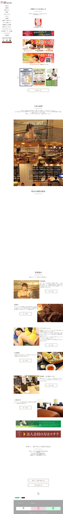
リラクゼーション (6, 14)
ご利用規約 (7, 35)
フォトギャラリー (6, 33)
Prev (18, 77)
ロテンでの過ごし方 (7, 22)
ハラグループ (20, 503)
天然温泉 (6, 7)
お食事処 (6, 18)
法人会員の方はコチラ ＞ (7, 42)
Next (59, 77)
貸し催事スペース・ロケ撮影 (6, 31)
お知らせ (6, 5)
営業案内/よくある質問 (7, 24)
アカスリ (6, 16)
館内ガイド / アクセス (7, 26)
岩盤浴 (7, 12)
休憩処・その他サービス (6, 20)
